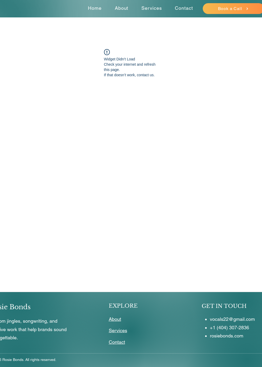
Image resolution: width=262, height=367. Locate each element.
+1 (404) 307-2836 (229, 327)
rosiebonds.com (226, 336)
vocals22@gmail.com (232, 319)
